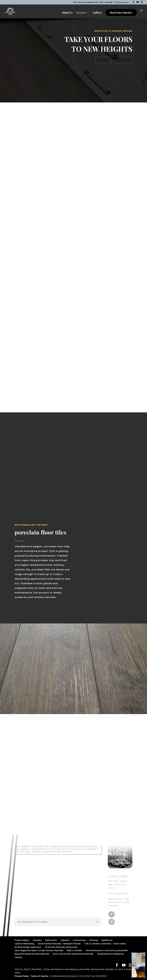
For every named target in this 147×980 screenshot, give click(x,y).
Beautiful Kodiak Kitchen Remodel (32, 953)
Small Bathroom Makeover (110, 953)
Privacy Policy (22, 976)
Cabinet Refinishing (24, 943)
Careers (18, 957)
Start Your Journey (121, 12)
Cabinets (64, 940)
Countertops (79, 940)
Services (81, 13)
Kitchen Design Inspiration (28, 947)
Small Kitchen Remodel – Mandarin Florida (59, 943)
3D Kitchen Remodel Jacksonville (61, 947)
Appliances (106, 940)
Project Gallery (22, 940)
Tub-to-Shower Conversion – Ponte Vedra (105, 943)
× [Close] (143, 954)
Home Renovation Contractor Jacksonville (107, 950)
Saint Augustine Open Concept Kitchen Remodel (39, 950)
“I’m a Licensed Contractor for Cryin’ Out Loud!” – (93, 2)
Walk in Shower (74, 950)
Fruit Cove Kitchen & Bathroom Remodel (73, 953)
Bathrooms (122, 60)
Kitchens (103, 60)
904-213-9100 (121, 893)
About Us (67, 13)
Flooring (94, 940)
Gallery (97, 13)
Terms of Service (39, 976)
